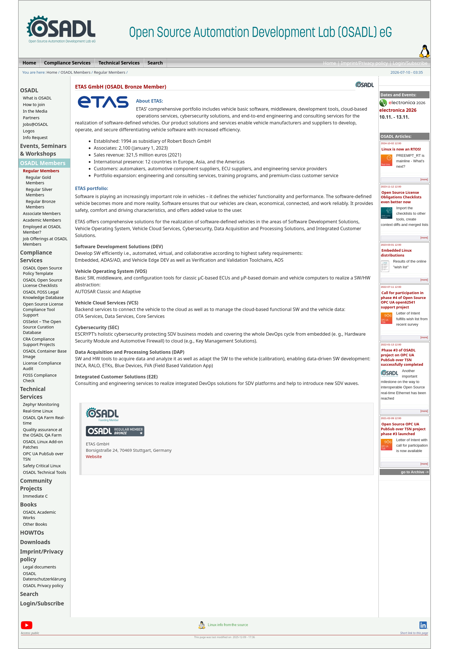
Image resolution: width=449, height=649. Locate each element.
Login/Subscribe (410, 63)
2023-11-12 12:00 (391, 186)
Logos (29, 131)
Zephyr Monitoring (41, 404)
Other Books (35, 524)
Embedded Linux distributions (396, 253)
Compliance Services (36, 256)
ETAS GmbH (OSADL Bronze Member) (120, 86)
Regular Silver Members (39, 192)
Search (29, 594)
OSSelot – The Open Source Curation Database (42, 327)
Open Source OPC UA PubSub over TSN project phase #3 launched (403, 428)
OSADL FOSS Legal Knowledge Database (43, 294)
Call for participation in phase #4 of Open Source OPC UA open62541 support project (403, 300)
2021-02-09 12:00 (391, 418)
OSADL (29, 90)
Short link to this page (414, 633)
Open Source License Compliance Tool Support (43, 309)
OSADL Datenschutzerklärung (44, 576)
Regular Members (109, 72)
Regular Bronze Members (41, 204)
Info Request (35, 137)
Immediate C (35, 496)
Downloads (35, 542)
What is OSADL (37, 98)
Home (329, 63)
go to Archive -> (415, 472)
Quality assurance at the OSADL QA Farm (42, 432)
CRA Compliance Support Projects (39, 341)
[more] (424, 179)
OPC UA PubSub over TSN (43, 456)
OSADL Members (75, 72)
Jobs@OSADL (35, 124)
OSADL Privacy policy (43, 585)
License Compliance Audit (42, 365)
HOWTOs (32, 532)
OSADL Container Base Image (45, 353)
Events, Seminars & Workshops (43, 149)
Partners (31, 117)
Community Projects (36, 484)
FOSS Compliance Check (40, 377)
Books (28, 504)
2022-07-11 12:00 (391, 287)
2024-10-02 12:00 (391, 143)
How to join (34, 104)
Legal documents (39, 567)
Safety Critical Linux (42, 465)
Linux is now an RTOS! (401, 149)
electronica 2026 (402, 107)
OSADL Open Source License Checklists (42, 282)
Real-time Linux (38, 411)
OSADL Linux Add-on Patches (43, 444)
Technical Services (33, 392)
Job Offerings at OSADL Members (45, 241)
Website (94, 456)
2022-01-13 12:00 (391, 344)
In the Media (35, 111)
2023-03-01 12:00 (391, 244)
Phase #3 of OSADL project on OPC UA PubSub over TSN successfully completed (402, 357)
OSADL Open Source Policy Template (42, 270)
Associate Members (42, 213)
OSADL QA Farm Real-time (44, 420)
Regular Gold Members (38, 180)
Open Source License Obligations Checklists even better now (401, 197)
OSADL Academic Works (39, 514)
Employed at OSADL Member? (42, 229)
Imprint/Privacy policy (364, 63)
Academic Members (42, 220)
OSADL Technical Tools (44, 472)
